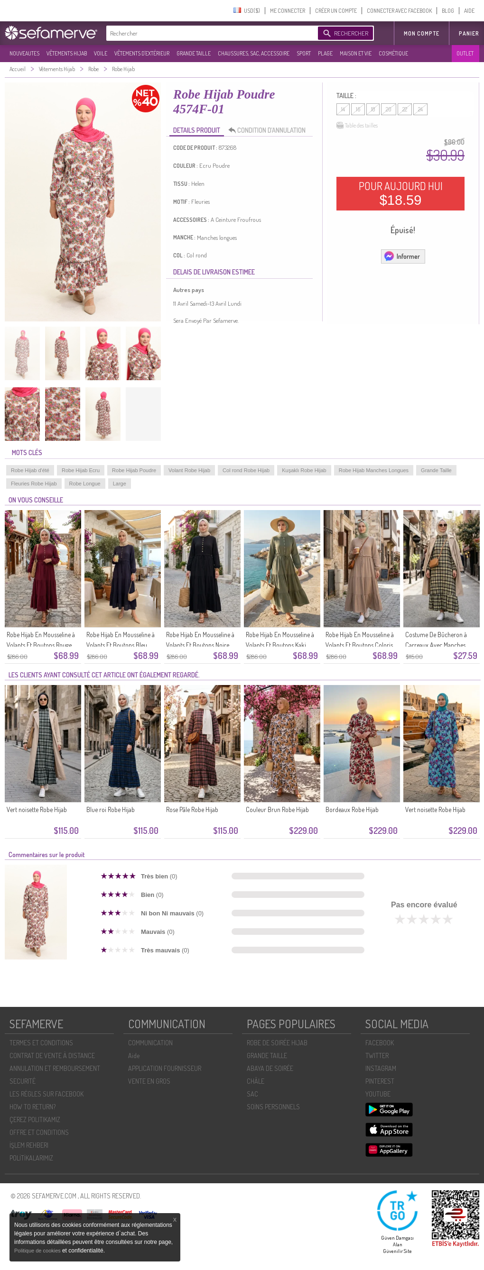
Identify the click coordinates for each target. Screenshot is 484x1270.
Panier (469, 33)
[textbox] (209, 33)
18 (373, 109)
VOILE (100, 53)
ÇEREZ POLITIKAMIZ (34, 1119)
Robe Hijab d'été (30, 470)
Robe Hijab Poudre (134, 470)
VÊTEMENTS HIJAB (67, 53)
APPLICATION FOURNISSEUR (164, 1068)
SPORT (304, 53)
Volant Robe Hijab (189, 470)
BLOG (448, 10)
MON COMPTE (421, 33)
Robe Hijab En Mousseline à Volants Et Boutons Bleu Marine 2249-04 (120, 644)
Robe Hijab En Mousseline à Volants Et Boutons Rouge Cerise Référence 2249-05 (41, 644)
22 (404, 109)
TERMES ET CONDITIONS (41, 1043)
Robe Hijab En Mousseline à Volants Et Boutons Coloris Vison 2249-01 (360, 644)
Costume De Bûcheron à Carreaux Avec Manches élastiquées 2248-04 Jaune (439, 644)
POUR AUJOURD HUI (401, 193)
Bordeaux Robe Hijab (352, 809)
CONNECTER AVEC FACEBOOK (399, 10)
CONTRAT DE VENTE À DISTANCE (52, 1055)
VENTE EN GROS (149, 1081)
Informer (401, 256)
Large (119, 483)
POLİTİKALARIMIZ (31, 1158)
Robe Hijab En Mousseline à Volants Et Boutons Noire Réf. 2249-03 (200, 644)
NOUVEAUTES (24, 53)
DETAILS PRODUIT (196, 130)
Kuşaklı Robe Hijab (304, 470)
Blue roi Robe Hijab (110, 809)
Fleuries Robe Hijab (34, 483)
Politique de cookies (38, 1250)
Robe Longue (85, 483)
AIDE (469, 10)
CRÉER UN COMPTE (336, 10)
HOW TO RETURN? (32, 1107)
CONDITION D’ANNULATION (269, 130)
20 (388, 109)
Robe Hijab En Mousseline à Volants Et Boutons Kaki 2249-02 (280, 644)
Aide (134, 1055)
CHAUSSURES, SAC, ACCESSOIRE (253, 53)
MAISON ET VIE (356, 53)
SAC (252, 1094)
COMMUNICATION (150, 1043)
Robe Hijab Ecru (81, 470)
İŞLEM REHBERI (28, 1145)
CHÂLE (255, 1081)
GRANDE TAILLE (194, 53)
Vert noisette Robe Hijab (37, 809)
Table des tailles (357, 125)
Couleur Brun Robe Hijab (277, 809)
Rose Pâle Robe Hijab (192, 809)
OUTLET (465, 53)
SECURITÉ (22, 1081)
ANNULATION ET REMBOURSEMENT (54, 1068)
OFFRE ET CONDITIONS (39, 1132)
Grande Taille (436, 470)
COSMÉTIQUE (393, 53)
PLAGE (325, 53)
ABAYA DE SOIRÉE (270, 1068)
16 (358, 109)
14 (343, 109)
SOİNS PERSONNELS (273, 1107)
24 (420, 109)
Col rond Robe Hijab (246, 470)
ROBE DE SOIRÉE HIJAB (277, 1043)
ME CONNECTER (287, 10)
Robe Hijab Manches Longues (374, 470)
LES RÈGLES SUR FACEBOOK (46, 1094)
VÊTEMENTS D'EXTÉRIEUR (141, 53)
